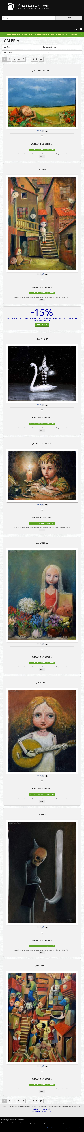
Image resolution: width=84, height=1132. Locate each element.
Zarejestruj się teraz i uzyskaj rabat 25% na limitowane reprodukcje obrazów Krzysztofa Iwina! (41, 34)
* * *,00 (41, 131)
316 (35, 59)
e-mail (42, 156)
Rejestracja (42, 323)
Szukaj (69, 18)
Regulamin (51, 1128)
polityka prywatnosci (41, 1109)
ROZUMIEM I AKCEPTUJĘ (41, 1112)
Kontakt (79, 1128)
